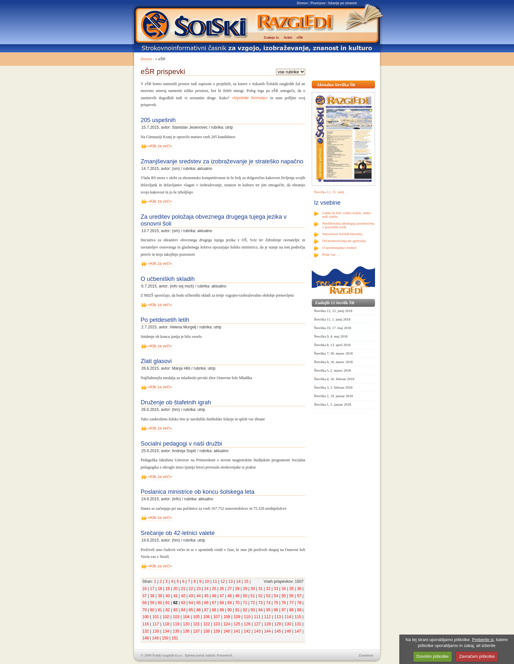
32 (268, 588)
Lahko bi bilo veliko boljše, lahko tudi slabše (346, 214)
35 (291, 588)
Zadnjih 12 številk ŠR (334, 302)
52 (260, 596)
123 (216, 624)
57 (299, 596)
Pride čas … (331, 254)
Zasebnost (366, 655)
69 (229, 602)
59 (152, 602)
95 (268, 610)
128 (267, 624)
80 (152, 610)
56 (291, 596)
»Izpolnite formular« (248, 98)
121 (196, 624)
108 (227, 617)
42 (183, 596)
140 (227, 631)
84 (183, 610)
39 (160, 596)
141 (237, 631)
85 (191, 610)
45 (206, 596)
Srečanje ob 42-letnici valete (178, 533)
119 (176, 624)
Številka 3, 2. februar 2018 (333, 387)
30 (252, 588)
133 (155, 631)
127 (257, 624)
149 (155, 638)
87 (206, 610)
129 (277, 624)
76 (284, 602)
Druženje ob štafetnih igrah (176, 402)
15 (246, 581)
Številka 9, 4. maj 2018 (330, 336)
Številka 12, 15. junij (329, 192)
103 (176, 617)
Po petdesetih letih (165, 320)
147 (298, 631)
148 (145, 638)
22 (191, 588)
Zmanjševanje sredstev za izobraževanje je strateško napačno (222, 161)
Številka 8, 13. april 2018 (332, 345)
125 (237, 624)
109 (237, 617)
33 (276, 588)
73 (260, 602)
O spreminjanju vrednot (339, 247)
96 (276, 610)
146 (288, 631)
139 (216, 631)
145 (277, 631)
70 (237, 602)
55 (284, 596)
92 (245, 610)
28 (237, 588)
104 (186, 617)
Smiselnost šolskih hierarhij (342, 234)
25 (214, 588)
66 (206, 602)
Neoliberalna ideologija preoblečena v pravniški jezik (348, 225)
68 (222, 602)
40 (168, 596)
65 (198, 602)
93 (252, 610)
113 (277, 617)
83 (175, 610)
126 (247, 624)
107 (216, 617)
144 (267, 631)
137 (196, 631)
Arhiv (288, 37)
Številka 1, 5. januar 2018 (332, 404)
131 (298, 624)
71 (245, 602)
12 (223, 581)
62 (175, 602)
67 (214, 602)
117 (155, 624)
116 (145, 624)
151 (174, 638)
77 (291, 602)
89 (222, 610)
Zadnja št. (271, 37)
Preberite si (483, 639)
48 (229, 596)
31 (260, 588)
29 (245, 588)
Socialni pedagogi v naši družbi (181, 443)
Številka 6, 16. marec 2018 (333, 362)
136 (186, 631)
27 (229, 588)
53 (268, 596)
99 (299, 610)
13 (230, 581)
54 (276, 596)
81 (160, 610)
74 (268, 602)
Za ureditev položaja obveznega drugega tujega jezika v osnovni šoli (214, 220)
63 (183, 602)
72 (252, 602)
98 (291, 610)
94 (260, 610)
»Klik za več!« (160, 146)
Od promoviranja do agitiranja (344, 241)
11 (215, 581)
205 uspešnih (158, 120)
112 (267, 617)
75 (276, 602)
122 (206, 624)
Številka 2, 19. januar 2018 (333, 396)
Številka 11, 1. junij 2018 (332, 319)
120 (186, 624)
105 (196, 617)
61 (168, 602)
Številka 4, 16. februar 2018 (334, 379)
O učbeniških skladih (168, 279)
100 (145, 617)
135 (176, 631)
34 (284, 588)
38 (152, 596)
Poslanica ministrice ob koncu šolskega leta (197, 492)
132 (145, 631)
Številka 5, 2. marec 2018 (332, 370)
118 (166, 624)
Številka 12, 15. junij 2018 (333, 311)
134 (166, 631)
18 (160, 588)
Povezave (318, 3)
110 (247, 617)
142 (247, 631)
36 (299, 588)
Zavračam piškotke (477, 656)
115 (298, 617)
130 (288, 624)
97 (284, 610)
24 (206, 588)
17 (152, 588)
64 (191, 602)
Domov (302, 3)
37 (144, 596)
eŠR (300, 37)
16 (144, 588)
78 (299, 602)
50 (245, 596)
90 (229, 610)
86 (198, 610)
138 (206, 631)
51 (252, 596)
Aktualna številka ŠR (336, 84)
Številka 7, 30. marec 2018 (333, 353)
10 (207, 581)
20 (175, 588)
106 (206, 617)
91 (237, 610)
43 (191, 596)
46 (214, 596)
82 (168, 610)
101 (155, 617)
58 (144, 602)
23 (198, 588)
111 (257, 617)
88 (214, 610)
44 (198, 596)
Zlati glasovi (156, 361)
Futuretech (224, 655)
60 (160, 602)
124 (227, 624)
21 (183, 588)
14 (238, 581)
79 (144, 610)
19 (168, 588)
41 (175, 596)
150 (165, 638)
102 (166, 617)
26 (222, 588)
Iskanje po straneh (342, 3)
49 (237, 596)
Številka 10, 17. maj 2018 (332, 328)
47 (222, 596)
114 (288, 617)
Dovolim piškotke (432, 656)
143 (257, 631)
